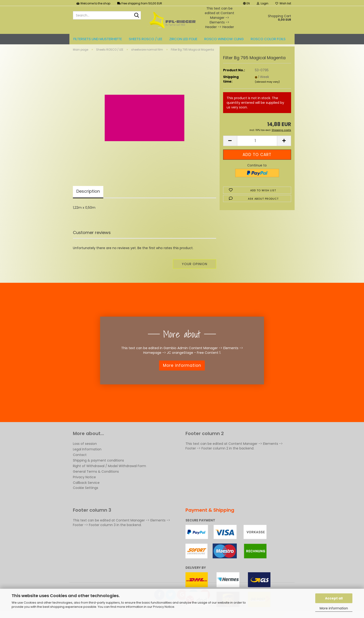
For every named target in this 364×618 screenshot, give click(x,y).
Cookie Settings (85, 491)
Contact (80, 458)
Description (88, 195)
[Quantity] (257, 145)
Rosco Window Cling (224, 38)
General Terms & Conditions (96, 475)
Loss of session (85, 447)
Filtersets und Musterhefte (97, 38)
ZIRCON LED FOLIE (183, 38)
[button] (246, 3)
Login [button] (262, 3)
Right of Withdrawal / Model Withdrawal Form (109, 470)
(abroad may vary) (267, 86)
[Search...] (136, 15)
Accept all (334, 598)
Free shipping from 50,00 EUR (139, 3)
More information (334, 608)
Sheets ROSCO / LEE (145, 38)
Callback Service (86, 486)
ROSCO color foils (268, 38)
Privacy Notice (163, 607)
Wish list (283, 3)
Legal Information (87, 453)
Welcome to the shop (93, 3)
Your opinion (194, 268)
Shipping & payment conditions (98, 464)
